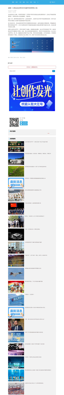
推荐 (17, 2)
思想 (31, 2)
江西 (20, 2)
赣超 (24, 2)
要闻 (13, 2)
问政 (35, 2)
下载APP (53, 2)
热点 (27, 2)
